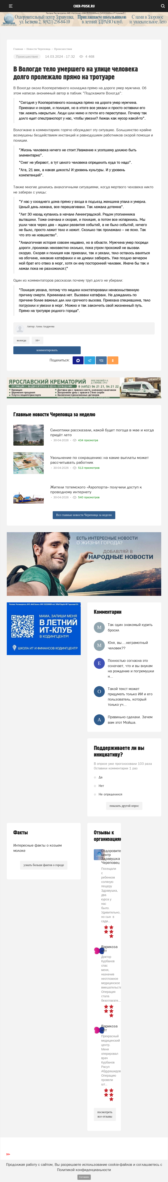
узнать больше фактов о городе (44, 865)
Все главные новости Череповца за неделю (84, 515)
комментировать (47, 350)
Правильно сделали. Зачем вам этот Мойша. (130, 719)
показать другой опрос (124, 805)
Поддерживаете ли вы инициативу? (119, 751)
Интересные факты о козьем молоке (37, 848)
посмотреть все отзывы (104, 1114)
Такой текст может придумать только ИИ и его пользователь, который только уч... (130, 697)
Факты (20, 833)
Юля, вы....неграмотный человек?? (128, 645)
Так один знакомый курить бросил (130, 627)
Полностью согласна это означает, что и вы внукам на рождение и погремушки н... (131, 668)
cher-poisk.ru (84, 6)
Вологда (21, 340)
